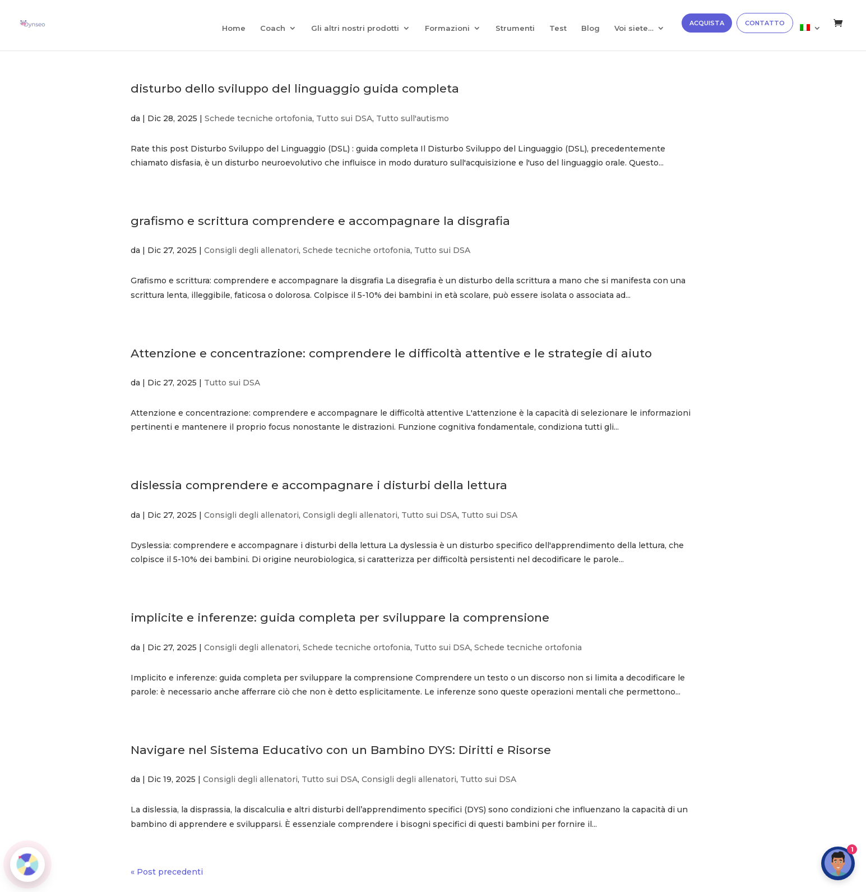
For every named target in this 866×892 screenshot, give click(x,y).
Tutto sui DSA (344, 118)
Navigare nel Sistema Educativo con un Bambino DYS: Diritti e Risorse (341, 750)
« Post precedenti (167, 872)
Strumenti (515, 28)
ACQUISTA (706, 23)
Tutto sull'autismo (412, 118)
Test (558, 28)
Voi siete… (634, 28)
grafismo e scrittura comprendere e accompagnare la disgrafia (320, 221)
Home (234, 28)
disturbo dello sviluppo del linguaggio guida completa (295, 88)
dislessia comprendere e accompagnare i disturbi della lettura (319, 485)
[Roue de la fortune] (27, 864)
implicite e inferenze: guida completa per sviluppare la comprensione (340, 617)
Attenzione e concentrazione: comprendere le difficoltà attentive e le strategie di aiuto (391, 353)
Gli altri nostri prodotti (355, 28)
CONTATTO (765, 23)
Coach (272, 28)
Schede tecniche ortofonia (258, 118)
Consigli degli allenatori (251, 250)
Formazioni (447, 28)
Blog (590, 28)
